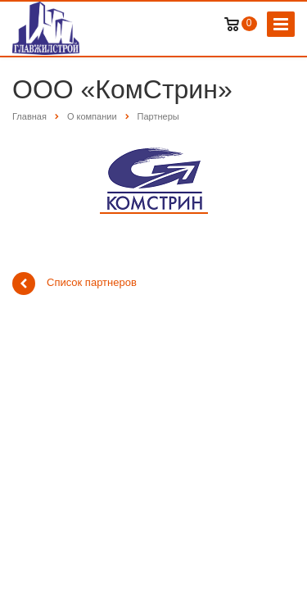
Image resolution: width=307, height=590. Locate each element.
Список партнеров (74, 283)
